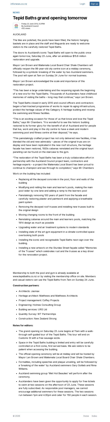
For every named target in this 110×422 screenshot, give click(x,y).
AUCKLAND (19, 34)
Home (86, 416)
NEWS (16, 13)
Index (94, 416)
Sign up (94, 4)
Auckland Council (31, 26)
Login (82, 4)
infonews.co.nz (19, 3)
